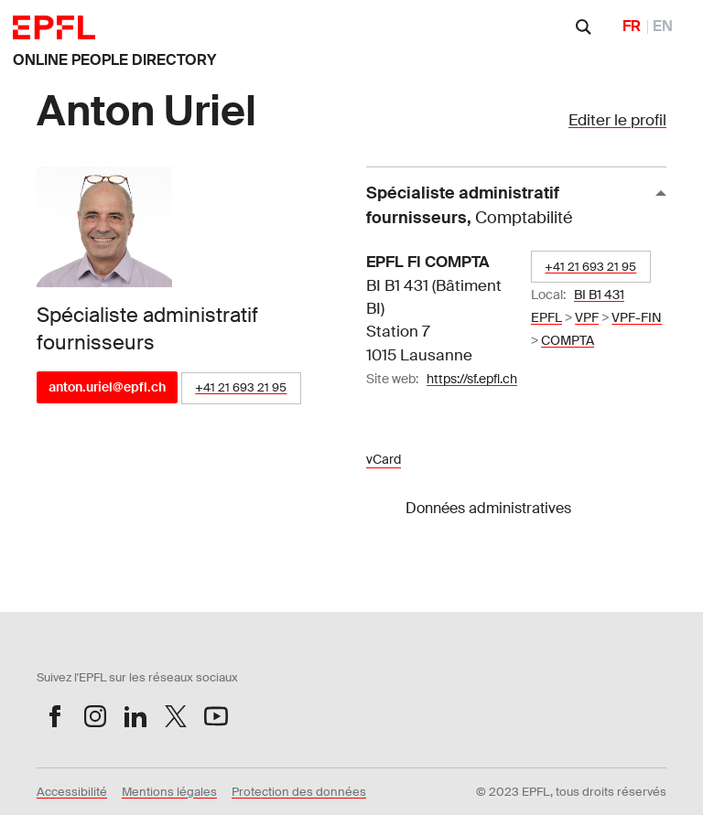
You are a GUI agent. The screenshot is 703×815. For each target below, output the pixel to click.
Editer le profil (617, 120)
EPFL (546, 317)
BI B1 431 (599, 294)
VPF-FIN (636, 317)
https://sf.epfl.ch (472, 378)
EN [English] (663, 26)
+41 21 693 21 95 (241, 387)
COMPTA (567, 340)
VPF (587, 317)
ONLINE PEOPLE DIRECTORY (114, 60)
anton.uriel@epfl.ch (107, 387)
